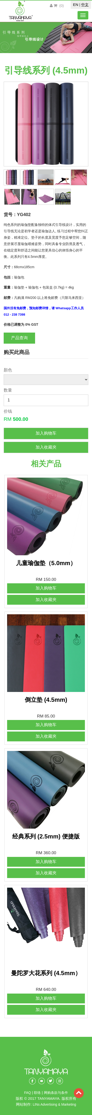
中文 (85, 4)
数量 (8, 390)
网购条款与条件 (56, 1093)
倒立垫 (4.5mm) (46, 699)
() (59, 5)
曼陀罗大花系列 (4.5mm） (46, 973)
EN (75, 4)
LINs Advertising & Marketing (54, 1104)
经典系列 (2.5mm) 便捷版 (46, 836)
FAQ (27, 1093)
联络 (38, 1093)
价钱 (8, 411)
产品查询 (19, 338)
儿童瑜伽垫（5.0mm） (46, 563)
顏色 (8, 370)
